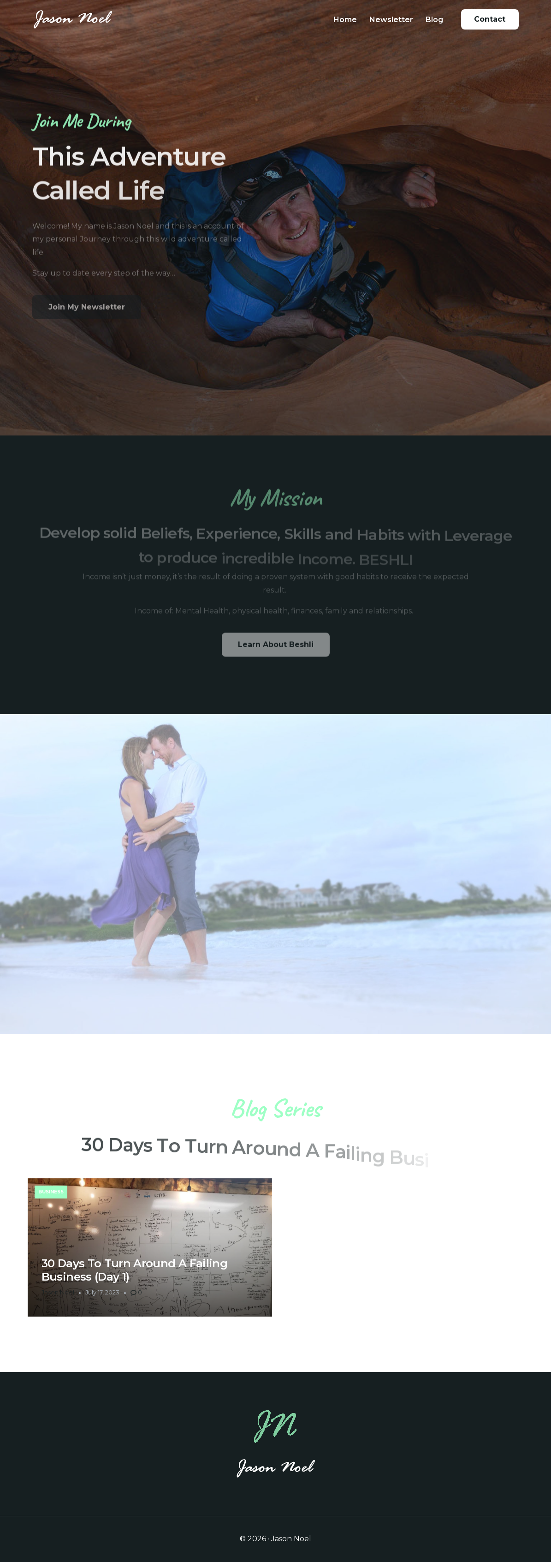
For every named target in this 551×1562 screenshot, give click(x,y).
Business (51, 1192)
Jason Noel (57, 1292)
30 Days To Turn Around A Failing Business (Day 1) (134, 1270)
